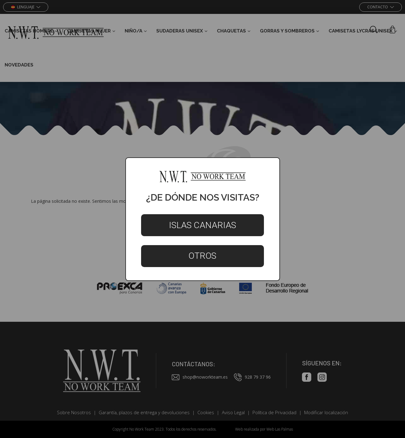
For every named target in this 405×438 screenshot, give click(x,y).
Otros (202, 256)
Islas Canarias (202, 225)
